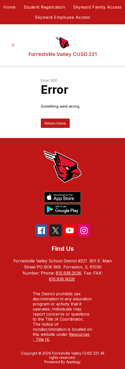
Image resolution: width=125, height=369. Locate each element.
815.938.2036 (68, 273)
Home (9, 7)
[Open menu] (13, 45)
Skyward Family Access (97, 7)
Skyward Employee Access (62, 17)
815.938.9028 (62, 279)
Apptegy (73, 362)
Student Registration (44, 7)
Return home (55, 123)
